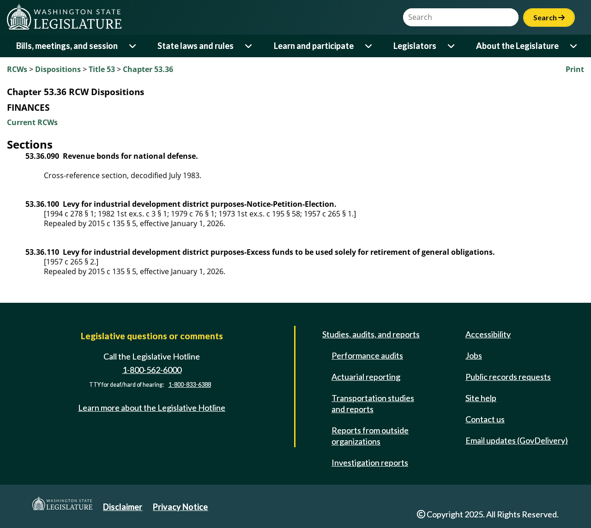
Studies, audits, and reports (371, 334)
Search (549, 17)
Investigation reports (370, 462)
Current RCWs (32, 122)
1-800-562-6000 (151, 370)
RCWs (17, 69)
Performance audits (367, 355)
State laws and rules (195, 46)
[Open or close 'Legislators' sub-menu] (451, 46)
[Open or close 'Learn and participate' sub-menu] (369, 46)
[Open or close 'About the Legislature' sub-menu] (574, 46)
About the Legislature (517, 46)
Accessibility (488, 334)
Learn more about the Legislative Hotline (151, 407)
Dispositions (58, 69)
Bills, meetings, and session (67, 46)
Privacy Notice (180, 507)
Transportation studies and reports (373, 403)
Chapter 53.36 (148, 69)
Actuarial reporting (366, 377)
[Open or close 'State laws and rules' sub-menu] (249, 46)
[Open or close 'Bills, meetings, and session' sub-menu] (133, 46)
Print (575, 69)
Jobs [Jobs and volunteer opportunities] (473, 355)
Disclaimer (122, 507)
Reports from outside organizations (370, 435)
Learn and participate (314, 46)
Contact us (485, 419)
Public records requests (508, 377)
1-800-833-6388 (190, 384)
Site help (480, 398)
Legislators (414, 46)
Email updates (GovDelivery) (516, 440)
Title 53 (102, 69)
